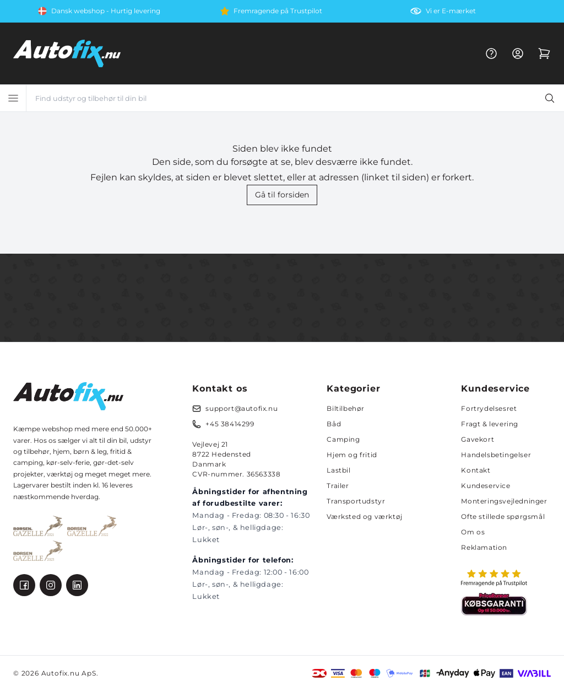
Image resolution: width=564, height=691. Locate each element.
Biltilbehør (346, 408)
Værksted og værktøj (364, 516)
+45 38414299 (229, 424)
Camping (343, 439)
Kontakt (475, 470)
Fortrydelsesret (489, 408)
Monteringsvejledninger (504, 501)
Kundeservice (485, 485)
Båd (334, 424)
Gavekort (477, 439)
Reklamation (484, 547)
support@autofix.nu (241, 408)
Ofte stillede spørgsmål (503, 516)
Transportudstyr (356, 501)
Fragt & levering (489, 424)
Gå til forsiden (282, 195)
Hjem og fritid (352, 455)
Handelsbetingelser (496, 455)
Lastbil (338, 470)
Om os (473, 532)
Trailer (338, 485)
